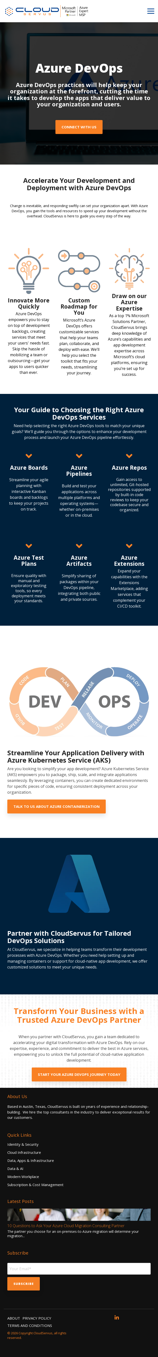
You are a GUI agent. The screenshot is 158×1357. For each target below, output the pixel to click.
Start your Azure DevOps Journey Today (79, 1074)
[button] (150, 11)
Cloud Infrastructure (24, 1152)
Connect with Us (79, 126)
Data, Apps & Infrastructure (30, 1160)
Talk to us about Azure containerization (56, 806)
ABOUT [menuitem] (13, 1318)
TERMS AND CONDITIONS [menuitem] (29, 1325)
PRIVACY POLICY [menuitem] (36, 1318)
